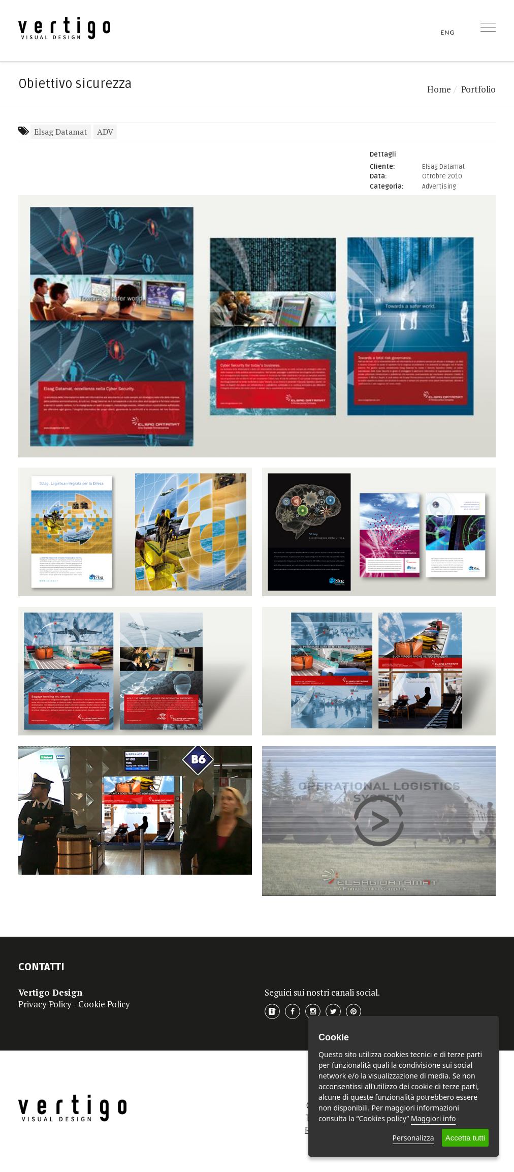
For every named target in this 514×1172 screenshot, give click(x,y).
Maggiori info (433, 1118)
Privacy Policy (45, 1004)
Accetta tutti (465, 1137)
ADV (105, 131)
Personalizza (413, 1138)
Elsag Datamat (60, 131)
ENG (447, 32)
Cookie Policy (104, 1004)
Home (439, 89)
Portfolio (478, 89)
